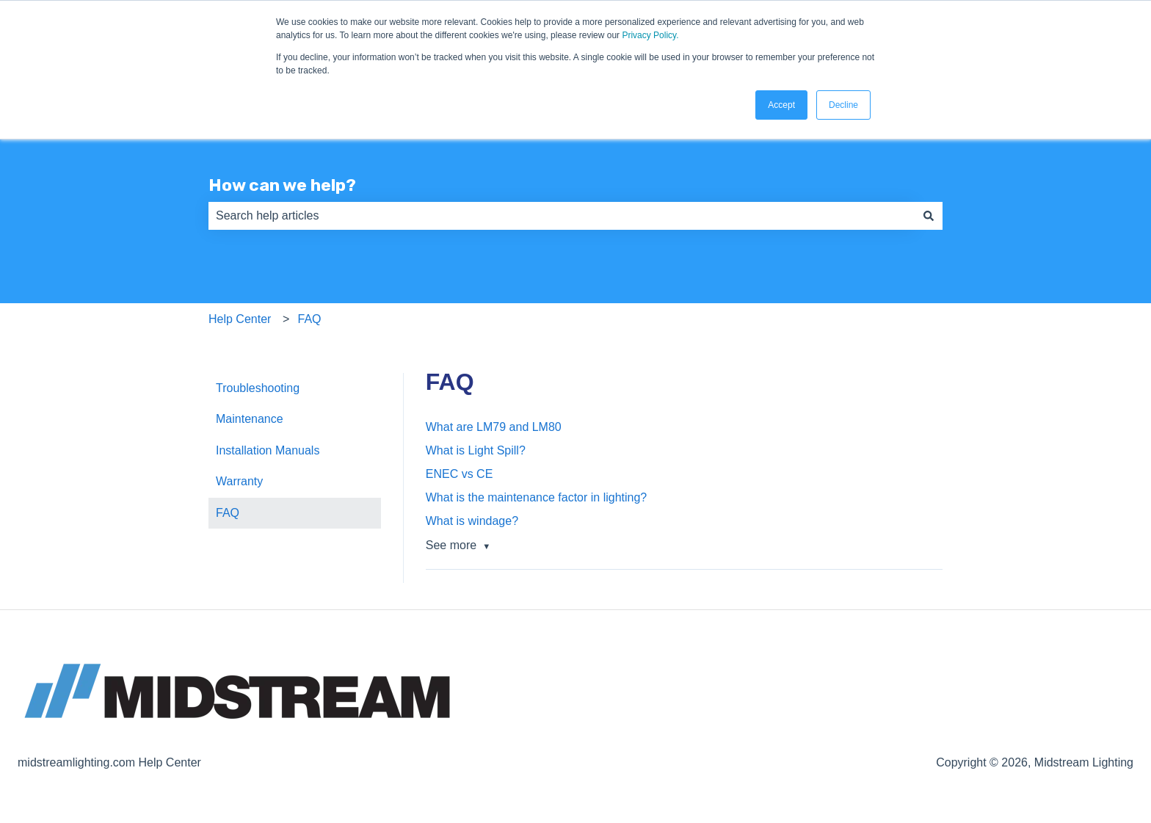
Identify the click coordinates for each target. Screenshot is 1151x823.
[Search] (929, 216)
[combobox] (561, 216)
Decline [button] (843, 105)
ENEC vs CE (459, 474)
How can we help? (282, 185)
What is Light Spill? (476, 450)
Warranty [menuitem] (239, 481)
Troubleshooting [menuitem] (257, 388)
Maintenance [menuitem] (249, 419)
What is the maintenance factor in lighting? (536, 497)
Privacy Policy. (650, 35)
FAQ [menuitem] (227, 513)
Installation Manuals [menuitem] (267, 450)
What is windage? (472, 521)
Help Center (239, 319)
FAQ (310, 319)
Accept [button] (781, 105)
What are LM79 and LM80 (494, 427)
